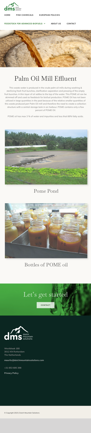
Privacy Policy (11, 373)
